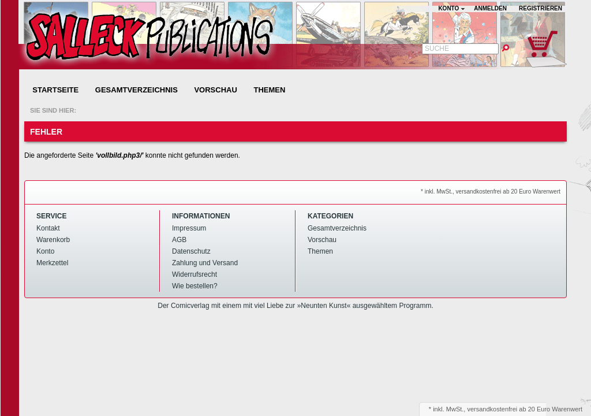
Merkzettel (52, 263)
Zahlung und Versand (205, 263)
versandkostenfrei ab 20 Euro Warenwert (524, 409)
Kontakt (48, 228)
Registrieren (540, 8)
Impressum (189, 228)
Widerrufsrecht (194, 274)
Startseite (55, 90)
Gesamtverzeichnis (136, 90)
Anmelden (490, 8)
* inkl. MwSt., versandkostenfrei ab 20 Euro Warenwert (490, 191)
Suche (437, 48)
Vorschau (215, 90)
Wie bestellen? (195, 286)
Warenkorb (53, 240)
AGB (179, 240)
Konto (45, 251)
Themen (269, 90)
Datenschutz (191, 251)
